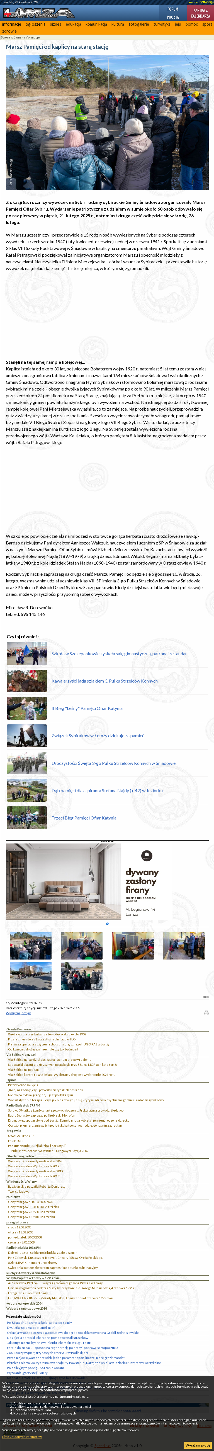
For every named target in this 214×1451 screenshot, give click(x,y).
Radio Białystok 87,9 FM (23, 1105)
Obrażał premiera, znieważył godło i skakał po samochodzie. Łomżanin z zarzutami (65, 1125)
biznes (55, 24)
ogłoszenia (35, 24)
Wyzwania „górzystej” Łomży (27, 1373)
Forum (172, 9)
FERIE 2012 (15, 1141)
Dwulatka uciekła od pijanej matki (31, 1327)
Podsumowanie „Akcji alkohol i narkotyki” (37, 1146)
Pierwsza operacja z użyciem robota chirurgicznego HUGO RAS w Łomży (59, 1044)
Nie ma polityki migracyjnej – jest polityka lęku (40, 1095)
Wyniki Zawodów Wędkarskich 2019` (34, 1166)
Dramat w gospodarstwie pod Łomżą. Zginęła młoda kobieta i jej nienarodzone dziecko (68, 1120)
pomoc (192, 24)
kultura (117, 24)
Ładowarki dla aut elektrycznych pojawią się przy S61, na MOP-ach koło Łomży (63, 1064)
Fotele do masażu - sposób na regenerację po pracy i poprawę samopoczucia (62, 1347)
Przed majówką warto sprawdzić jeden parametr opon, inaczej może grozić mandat (66, 1358)
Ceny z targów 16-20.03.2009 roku (31, 1217)
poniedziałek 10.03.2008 (25, 1237)
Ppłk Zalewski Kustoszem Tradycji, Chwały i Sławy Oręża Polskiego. (55, 1257)
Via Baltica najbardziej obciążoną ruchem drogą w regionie (49, 1059)
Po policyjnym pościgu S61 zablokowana (36, 1368)
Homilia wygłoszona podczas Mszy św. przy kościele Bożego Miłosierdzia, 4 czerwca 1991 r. (71, 1288)
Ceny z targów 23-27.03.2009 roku (31, 1212)
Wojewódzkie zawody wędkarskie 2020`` (36, 1161)
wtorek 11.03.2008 (20, 1232)
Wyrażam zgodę (198, 1445)
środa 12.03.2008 (19, 1227)
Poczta (173, 17)
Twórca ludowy (18, 1191)
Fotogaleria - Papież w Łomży (28, 1293)
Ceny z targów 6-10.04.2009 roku (30, 1202)
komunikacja (96, 24)
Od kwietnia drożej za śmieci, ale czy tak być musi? (43, 1049)
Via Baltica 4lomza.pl (21, 1054)
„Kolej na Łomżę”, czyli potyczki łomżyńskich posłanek (45, 1090)
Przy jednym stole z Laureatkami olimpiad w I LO (42, 1039)
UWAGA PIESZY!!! (21, 1135)
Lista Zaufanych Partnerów (22, 1437)
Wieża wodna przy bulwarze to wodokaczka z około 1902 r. (48, 1034)
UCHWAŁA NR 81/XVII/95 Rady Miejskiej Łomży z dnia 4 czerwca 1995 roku (60, 1298)
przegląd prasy (17, 1222)
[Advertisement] (107, 315)
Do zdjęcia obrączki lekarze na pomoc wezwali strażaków (47, 1337)
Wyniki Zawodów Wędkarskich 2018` (34, 1176)
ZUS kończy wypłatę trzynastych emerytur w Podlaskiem (47, 1352)
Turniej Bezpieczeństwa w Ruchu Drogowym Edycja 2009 (48, 1151)
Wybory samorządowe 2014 (26, 1308)
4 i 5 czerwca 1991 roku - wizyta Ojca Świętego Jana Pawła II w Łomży (55, 1283)
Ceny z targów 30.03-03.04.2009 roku (33, 1207)
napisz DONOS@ (201, 2)
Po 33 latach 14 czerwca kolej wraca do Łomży (39, 1322)
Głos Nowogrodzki (20, 1156)
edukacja (73, 24)
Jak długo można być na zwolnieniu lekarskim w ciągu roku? (49, 1342)
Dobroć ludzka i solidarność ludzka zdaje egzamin (42, 1252)
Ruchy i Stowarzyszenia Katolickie (30, 1273)
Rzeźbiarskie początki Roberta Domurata (36, 1186)
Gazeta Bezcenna (18, 1029)
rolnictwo (13, 1197)
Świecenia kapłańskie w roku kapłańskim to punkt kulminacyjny (53, 1267)
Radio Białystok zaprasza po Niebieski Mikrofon (41, 1115)
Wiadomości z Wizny (21, 1181)
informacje (11, 24)
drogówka (13, 1130)
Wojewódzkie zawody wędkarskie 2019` (36, 1171)
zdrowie (9, 31)
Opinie (11, 1080)
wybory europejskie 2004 (24, 1303)
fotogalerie (139, 24)
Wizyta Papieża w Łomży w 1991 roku (32, 1278)
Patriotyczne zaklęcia (23, 1085)
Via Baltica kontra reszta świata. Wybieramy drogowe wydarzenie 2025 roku (61, 1074)
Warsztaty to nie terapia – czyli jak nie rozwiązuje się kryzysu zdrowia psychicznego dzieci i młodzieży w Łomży (86, 1100)
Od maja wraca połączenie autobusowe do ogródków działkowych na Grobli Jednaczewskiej (73, 1332)
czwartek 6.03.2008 (21, 1242)
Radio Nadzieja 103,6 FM (23, 1247)
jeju (178, 24)
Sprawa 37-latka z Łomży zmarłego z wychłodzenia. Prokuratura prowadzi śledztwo (65, 1110)
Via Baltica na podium (23, 1069)
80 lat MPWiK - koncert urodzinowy (32, 1262)
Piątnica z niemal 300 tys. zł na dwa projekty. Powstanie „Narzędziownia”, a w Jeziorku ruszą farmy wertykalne (84, 1363)
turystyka (162, 24)
